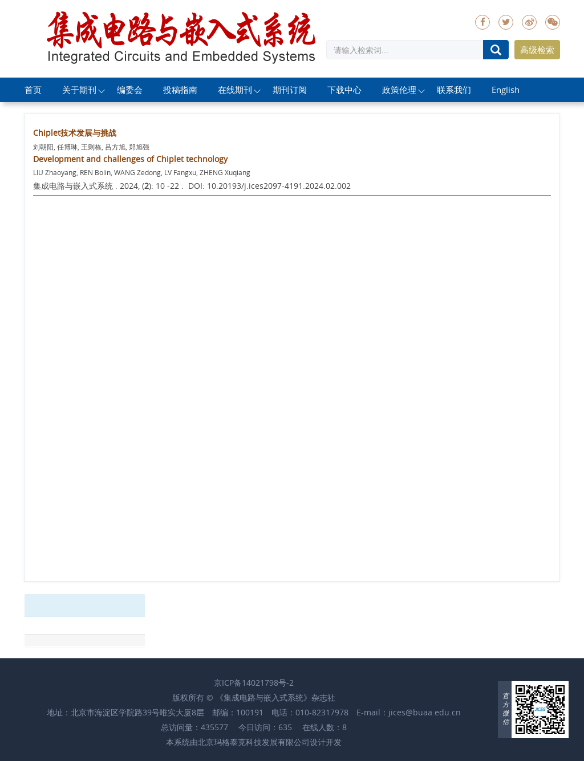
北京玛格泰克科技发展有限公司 (254, 741)
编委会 (130, 89)
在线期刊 (235, 89)
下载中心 (344, 89)
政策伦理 (399, 89)
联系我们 (454, 89)
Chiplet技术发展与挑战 (74, 132)
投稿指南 (180, 89)
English (506, 89)
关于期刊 (79, 89)
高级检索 (537, 49)
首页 (33, 89)
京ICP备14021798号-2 (254, 682)
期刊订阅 (290, 89)
